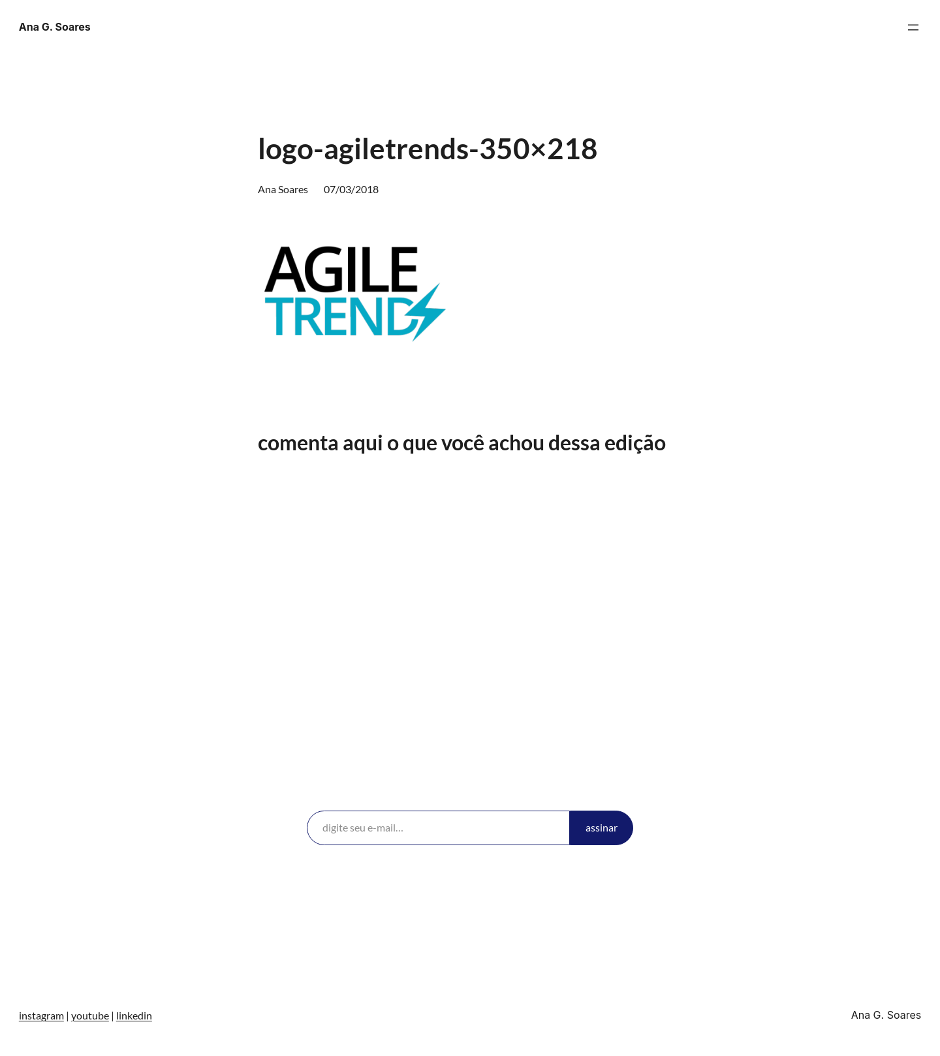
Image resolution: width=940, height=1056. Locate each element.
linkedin (134, 1015)
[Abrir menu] (913, 27)
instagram (41, 1015)
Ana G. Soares (55, 26)
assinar (602, 827)
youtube (90, 1015)
